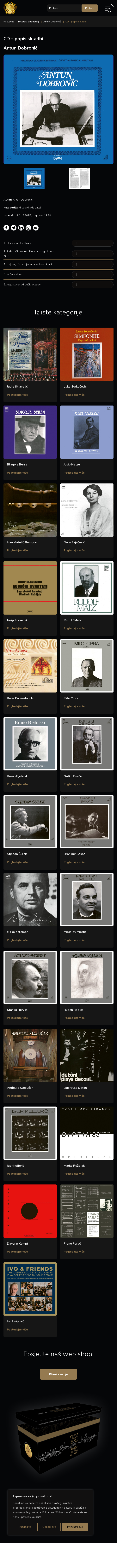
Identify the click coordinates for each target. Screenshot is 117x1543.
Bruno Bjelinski (17, 776)
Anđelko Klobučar (20, 1088)
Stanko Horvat (17, 1010)
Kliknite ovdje (58, 1375)
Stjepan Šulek (17, 854)
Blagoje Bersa (17, 464)
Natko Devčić (73, 776)
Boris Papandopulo (20, 698)
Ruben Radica (73, 1010)
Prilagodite (24, 1527)
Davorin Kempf (17, 1244)
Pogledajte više (17, 395)
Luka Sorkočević (75, 386)
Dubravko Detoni (76, 1088)
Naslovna (8, 21)
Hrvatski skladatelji (28, 21)
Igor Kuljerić (15, 1166)
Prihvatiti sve (75, 1527)
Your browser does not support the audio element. (93, 243)
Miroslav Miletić (75, 932)
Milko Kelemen (17, 932)
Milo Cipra (71, 698)
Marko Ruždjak (74, 1166)
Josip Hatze (72, 464)
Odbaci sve (49, 1527)
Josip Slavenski (17, 620)
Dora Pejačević (74, 542)
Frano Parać (72, 1244)
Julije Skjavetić (17, 386)
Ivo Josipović (15, 1321)
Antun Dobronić (52, 21)
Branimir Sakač (74, 854)
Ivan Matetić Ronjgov (22, 542)
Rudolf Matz (72, 620)
